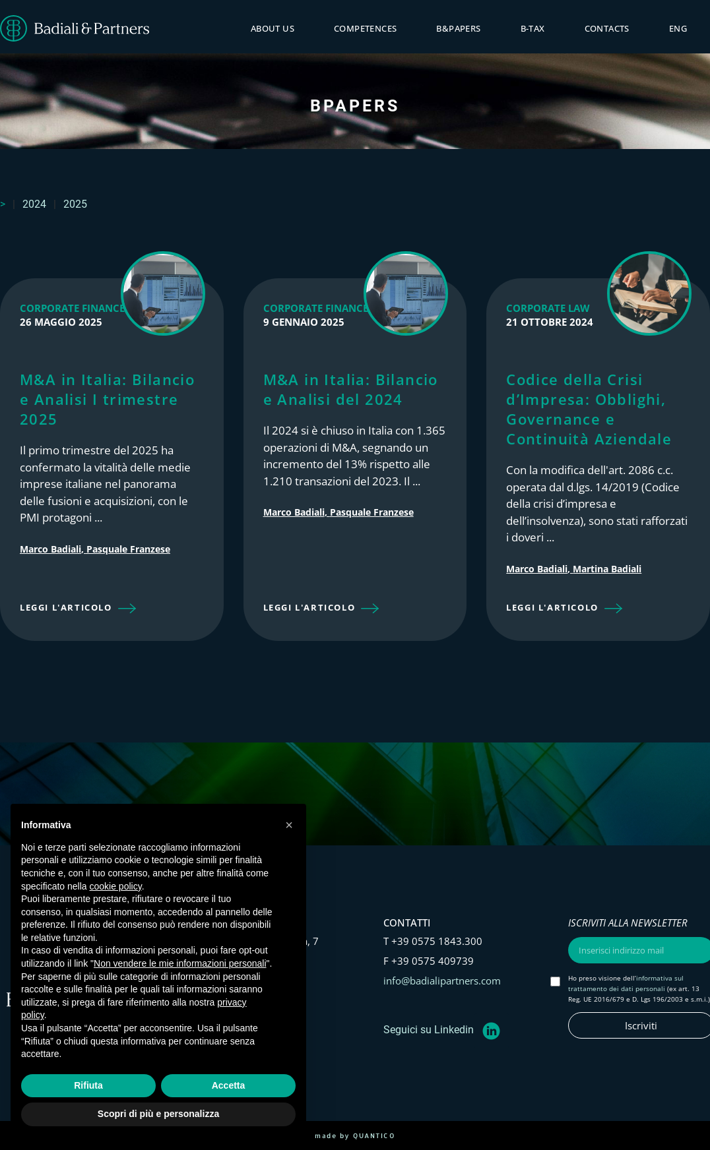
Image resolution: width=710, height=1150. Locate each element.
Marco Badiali (50, 549)
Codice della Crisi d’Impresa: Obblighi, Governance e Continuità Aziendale (589, 408)
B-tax (533, 28)
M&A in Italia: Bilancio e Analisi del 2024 (350, 389)
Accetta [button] (228, 1085)
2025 (75, 204)
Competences (365, 28)
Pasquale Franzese (128, 549)
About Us (272, 28)
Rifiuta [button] (88, 1085)
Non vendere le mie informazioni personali (180, 963)
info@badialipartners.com (442, 980)
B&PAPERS (458, 28)
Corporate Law (548, 308)
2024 (34, 204)
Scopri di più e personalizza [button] (158, 1113)
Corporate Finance (72, 308)
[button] (78, 609)
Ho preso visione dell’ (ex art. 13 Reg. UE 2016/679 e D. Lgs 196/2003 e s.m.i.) (639, 988)
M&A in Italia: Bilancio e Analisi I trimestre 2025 (107, 399)
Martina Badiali (607, 568)
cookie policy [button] (116, 886)
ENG (678, 28)
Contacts (607, 28)
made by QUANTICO (355, 1135)
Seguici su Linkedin (428, 1029)
